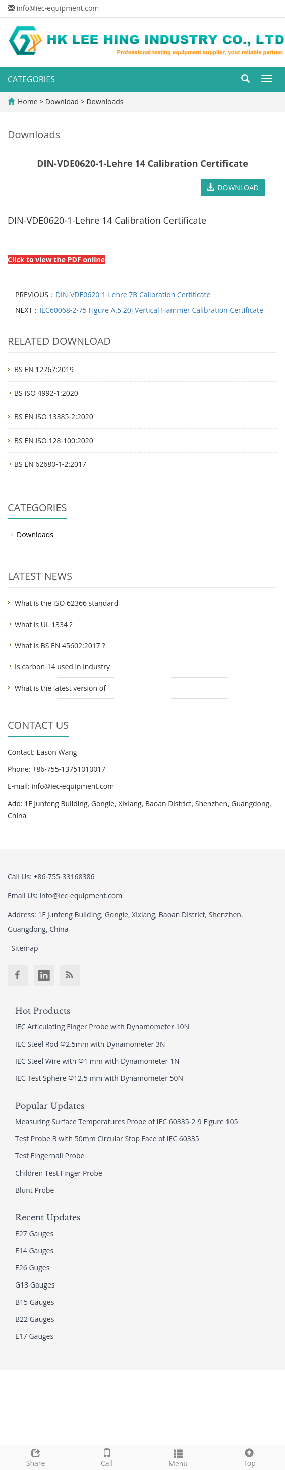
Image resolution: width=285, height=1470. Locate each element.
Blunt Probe (34, 1190)
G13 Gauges (35, 1285)
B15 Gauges (34, 1302)
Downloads (104, 101)
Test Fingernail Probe (49, 1155)
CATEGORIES (31, 79)
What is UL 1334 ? (44, 624)
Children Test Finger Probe (58, 1173)
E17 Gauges (34, 1336)
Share (35, 1456)
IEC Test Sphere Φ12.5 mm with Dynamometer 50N (99, 1078)
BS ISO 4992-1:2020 (46, 393)
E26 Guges (32, 1267)
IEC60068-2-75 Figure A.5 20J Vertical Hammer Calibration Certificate (151, 310)
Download (63, 101)
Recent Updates (47, 1217)
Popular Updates (49, 1105)
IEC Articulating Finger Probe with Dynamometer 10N (102, 1026)
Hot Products (42, 1011)
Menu (178, 1457)
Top (249, 1456)
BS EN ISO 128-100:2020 (53, 440)
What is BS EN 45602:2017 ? (60, 645)
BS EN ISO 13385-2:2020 (53, 416)
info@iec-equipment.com (58, 8)
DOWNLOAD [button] (233, 187)
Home (28, 101)
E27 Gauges (34, 1233)
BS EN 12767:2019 (44, 369)
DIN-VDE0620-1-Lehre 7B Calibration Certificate (133, 294)
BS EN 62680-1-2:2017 (50, 464)
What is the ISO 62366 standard (66, 603)
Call (106, 1456)
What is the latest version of (60, 688)
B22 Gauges (34, 1319)
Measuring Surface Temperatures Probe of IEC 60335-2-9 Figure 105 (126, 1121)
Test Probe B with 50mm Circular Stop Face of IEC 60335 (107, 1138)
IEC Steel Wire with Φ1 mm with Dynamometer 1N (97, 1061)
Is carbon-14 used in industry (62, 666)
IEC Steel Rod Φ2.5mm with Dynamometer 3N (90, 1044)
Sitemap (24, 948)
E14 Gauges (34, 1250)
